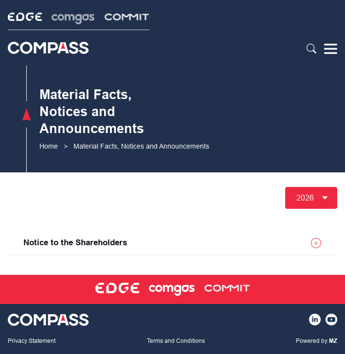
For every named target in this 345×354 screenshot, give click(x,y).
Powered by (316, 340)
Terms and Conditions (176, 340)
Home (48, 146)
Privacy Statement (31, 340)
